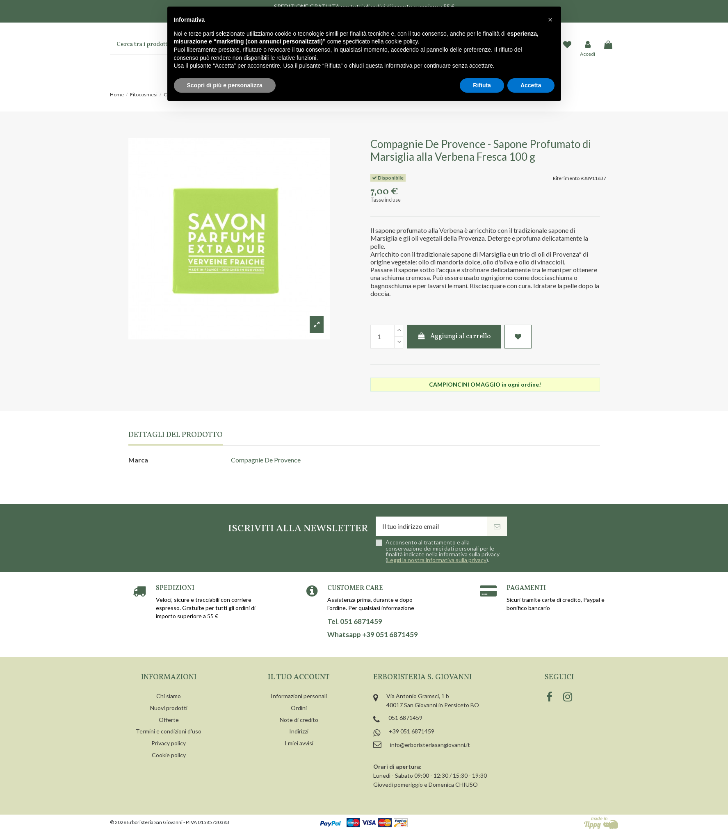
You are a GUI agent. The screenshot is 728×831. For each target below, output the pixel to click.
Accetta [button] (530, 85)
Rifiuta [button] (482, 85)
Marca (138, 460)
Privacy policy (168, 743)
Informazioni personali (299, 695)
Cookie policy (169, 754)
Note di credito (299, 719)
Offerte (169, 719)
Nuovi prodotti (168, 707)
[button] (550, 19)
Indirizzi (298, 731)
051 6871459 (405, 717)
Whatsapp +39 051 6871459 (372, 635)
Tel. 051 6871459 (354, 621)
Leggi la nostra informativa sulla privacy (436, 559)
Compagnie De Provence (266, 460)
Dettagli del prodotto (175, 435)
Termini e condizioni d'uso (168, 731)
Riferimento (566, 178)
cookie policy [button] (401, 41)
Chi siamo (168, 695)
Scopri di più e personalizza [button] (224, 85)
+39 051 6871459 (411, 731)
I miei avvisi (299, 743)
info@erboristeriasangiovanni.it (430, 744)
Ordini (299, 707)
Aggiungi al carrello (454, 336)
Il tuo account (299, 677)
